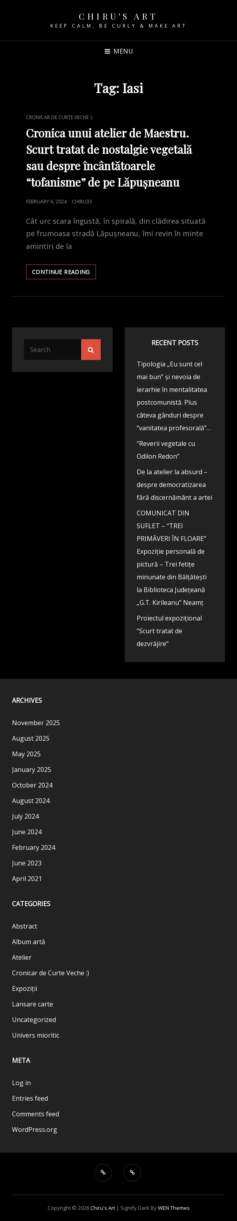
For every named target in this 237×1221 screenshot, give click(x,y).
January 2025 (31, 769)
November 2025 (36, 722)
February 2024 (33, 847)
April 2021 (27, 878)
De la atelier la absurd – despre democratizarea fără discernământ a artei (174, 484)
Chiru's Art (118, 16)
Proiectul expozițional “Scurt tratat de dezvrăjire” (169, 631)
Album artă (28, 941)
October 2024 (32, 785)
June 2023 (27, 863)
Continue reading (64, 273)
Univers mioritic (35, 1035)
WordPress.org (34, 1129)
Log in (21, 1082)
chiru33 (82, 201)
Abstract (24, 926)
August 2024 (31, 800)
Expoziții (24, 988)
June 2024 (27, 831)
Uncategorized (34, 1019)
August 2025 (31, 738)
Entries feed (30, 1098)
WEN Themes (174, 1207)
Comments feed (35, 1114)
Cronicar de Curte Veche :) (59, 117)
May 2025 (26, 754)
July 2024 (25, 816)
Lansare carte (32, 1004)
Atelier (22, 957)
